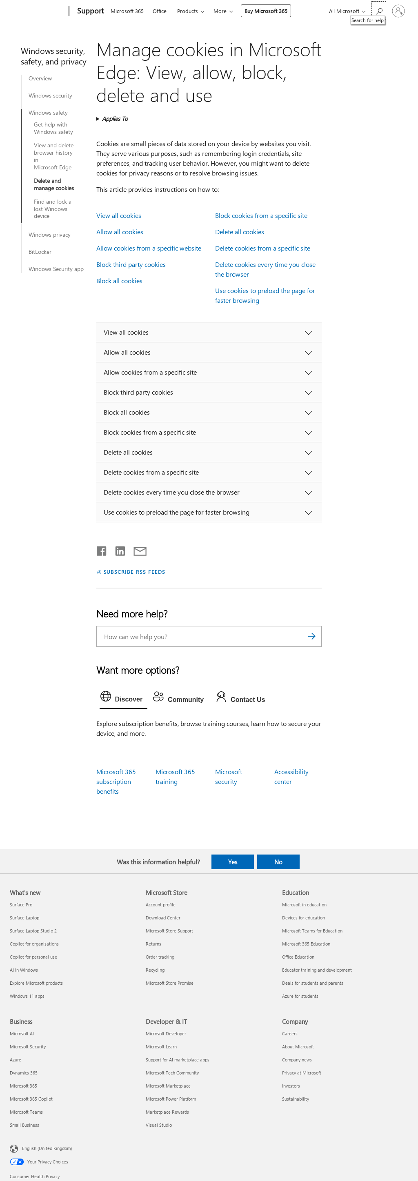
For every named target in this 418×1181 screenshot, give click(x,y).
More (220, 10)
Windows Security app (56, 269)
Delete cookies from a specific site (262, 248)
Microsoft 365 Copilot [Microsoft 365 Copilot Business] (31, 1099)
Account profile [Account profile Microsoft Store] (161, 904)
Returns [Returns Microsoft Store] (153, 944)
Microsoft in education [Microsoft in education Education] (304, 904)
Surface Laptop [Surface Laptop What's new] (24, 918)
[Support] (89, 11)
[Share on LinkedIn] (117, 549)
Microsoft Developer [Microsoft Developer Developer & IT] (166, 1033)
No (278, 862)
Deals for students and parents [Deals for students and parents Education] (312, 983)
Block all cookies (119, 280)
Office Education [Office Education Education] (298, 957)
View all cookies (118, 215)
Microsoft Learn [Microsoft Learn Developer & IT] (161, 1046)
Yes (232, 862)
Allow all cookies (119, 231)
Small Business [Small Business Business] (24, 1125)
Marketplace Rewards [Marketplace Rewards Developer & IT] (167, 1112)
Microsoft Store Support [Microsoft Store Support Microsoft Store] (169, 931)
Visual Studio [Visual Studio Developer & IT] (159, 1125)
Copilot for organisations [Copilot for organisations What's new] (34, 944)
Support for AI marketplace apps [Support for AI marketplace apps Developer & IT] (177, 1060)
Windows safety (48, 112)
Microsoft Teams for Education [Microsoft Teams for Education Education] (312, 931)
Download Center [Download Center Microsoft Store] (163, 918)
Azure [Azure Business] (15, 1060)
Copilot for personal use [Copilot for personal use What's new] (33, 957)
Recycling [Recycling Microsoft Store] (155, 970)
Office (160, 10)
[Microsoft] (38, 11)
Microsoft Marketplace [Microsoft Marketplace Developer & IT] (168, 1086)
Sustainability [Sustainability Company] (295, 1099)
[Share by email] (136, 549)
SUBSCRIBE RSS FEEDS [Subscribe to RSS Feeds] (135, 571)
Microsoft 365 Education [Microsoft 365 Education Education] (306, 944)
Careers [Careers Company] (290, 1033)
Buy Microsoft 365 (266, 10)
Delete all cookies (239, 231)
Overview (40, 78)
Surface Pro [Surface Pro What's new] (21, 904)
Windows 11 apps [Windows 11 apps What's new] (27, 996)
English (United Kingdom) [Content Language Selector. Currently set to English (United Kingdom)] (47, 1148)
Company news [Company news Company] (297, 1060)
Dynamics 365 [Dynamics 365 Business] (24, 1073)
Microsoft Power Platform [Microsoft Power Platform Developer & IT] (171, 1099)
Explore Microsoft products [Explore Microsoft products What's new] (36, 983)
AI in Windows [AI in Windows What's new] (24, 970)
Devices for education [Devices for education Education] (303, 918)
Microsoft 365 (127, 10)
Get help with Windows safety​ (53, 128)
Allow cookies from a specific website (148, 248)
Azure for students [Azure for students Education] (300, 996)
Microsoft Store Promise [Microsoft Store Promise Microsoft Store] (169, 983)
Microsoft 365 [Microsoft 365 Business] (23, 1086)
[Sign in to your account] (398, 11)
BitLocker (40, 251)
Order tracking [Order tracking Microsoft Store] (160, 957)
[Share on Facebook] (102, 549)
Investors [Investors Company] (291, 1086)
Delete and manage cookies (54, 184)
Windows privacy (50, 234)
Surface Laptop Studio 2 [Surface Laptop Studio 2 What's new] (33, 931)
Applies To (115, 118)
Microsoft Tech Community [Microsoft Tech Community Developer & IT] (172, 1073)
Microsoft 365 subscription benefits (116, 781)
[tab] (124, 698)
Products (187, 10)
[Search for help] (378, 10)
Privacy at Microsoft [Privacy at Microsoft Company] (301, 1073)
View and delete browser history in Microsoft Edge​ (53, 156)
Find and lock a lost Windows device (52, 209)
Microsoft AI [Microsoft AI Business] (22, 1033)
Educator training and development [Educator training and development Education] (317, 970)
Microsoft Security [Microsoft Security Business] (28, 1046)
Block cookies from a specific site (261, 215)
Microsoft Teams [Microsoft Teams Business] (26, 1112)
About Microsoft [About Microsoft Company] (298, 1046)
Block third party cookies (131, 264)
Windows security (50, 95)
